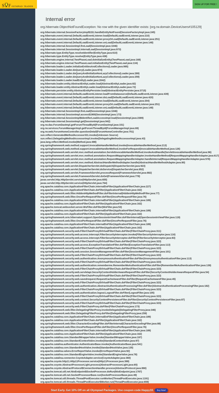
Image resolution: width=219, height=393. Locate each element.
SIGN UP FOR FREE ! (206, 4)
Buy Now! (161, 390)
